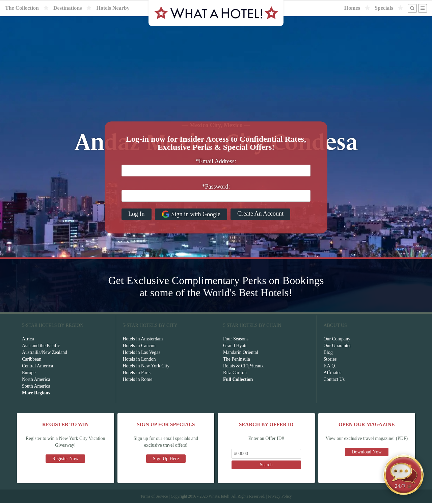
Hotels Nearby (112, 8)
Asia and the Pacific (41, 345)
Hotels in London (139, 359)
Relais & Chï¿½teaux (243, 365)
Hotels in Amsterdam (143, 338)
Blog (328, 352)
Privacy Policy (280, 496)
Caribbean (32, 359)
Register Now (65, 458)
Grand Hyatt (235, 345)
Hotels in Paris (137, 372)
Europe (28, 372)
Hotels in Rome (138, 379)
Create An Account (260, 213)
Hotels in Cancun (139, 345)
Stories (330, 359)
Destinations (67, 8)
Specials (384, 8)
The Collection (22, 8)
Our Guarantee (338, 345)
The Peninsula (236, 359)
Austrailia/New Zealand (44, 352)
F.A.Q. (330, 365)
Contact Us (334, 379)
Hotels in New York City (146, 365)
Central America (37, 365)
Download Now (367, 451)
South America (36, 386)
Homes (352, 8)
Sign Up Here (166, 458)
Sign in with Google (191, 214)
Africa (28, 338)
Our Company (337, 338)
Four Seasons (235, 338)
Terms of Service (154, 496)
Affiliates (333, 372)
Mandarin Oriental (240, 352)
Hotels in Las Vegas (141, 352)
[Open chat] (403, 474)
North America (36, 379)
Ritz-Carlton (235, 372)
